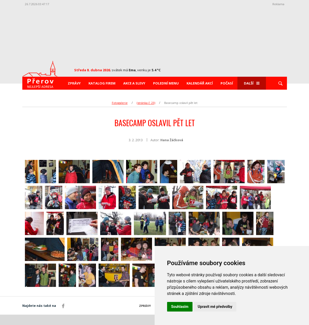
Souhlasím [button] (180, 307)
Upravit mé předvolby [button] (215, 307)
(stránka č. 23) (146, 103)
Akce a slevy (134, 83)
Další (251, 83)
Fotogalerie (120, 103)
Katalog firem (101, 83)
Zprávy (74, 83)
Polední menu (166, 83)
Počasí (227, 83)
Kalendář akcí (200, 83)
